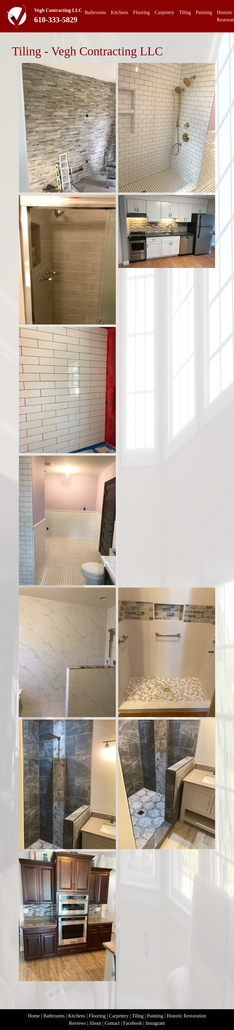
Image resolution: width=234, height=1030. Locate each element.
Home (34, 1015)
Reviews (77, 1023)
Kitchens (119, 12)
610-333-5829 (55, 20)
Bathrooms (95, 12)
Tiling (185, 12)
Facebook (132, 1023)
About (95, 1023)
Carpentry (164, 12)
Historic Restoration (186, 1015)
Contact (112, 1023)
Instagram (155, 1023)
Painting (204, 12)
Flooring (141, 12)
